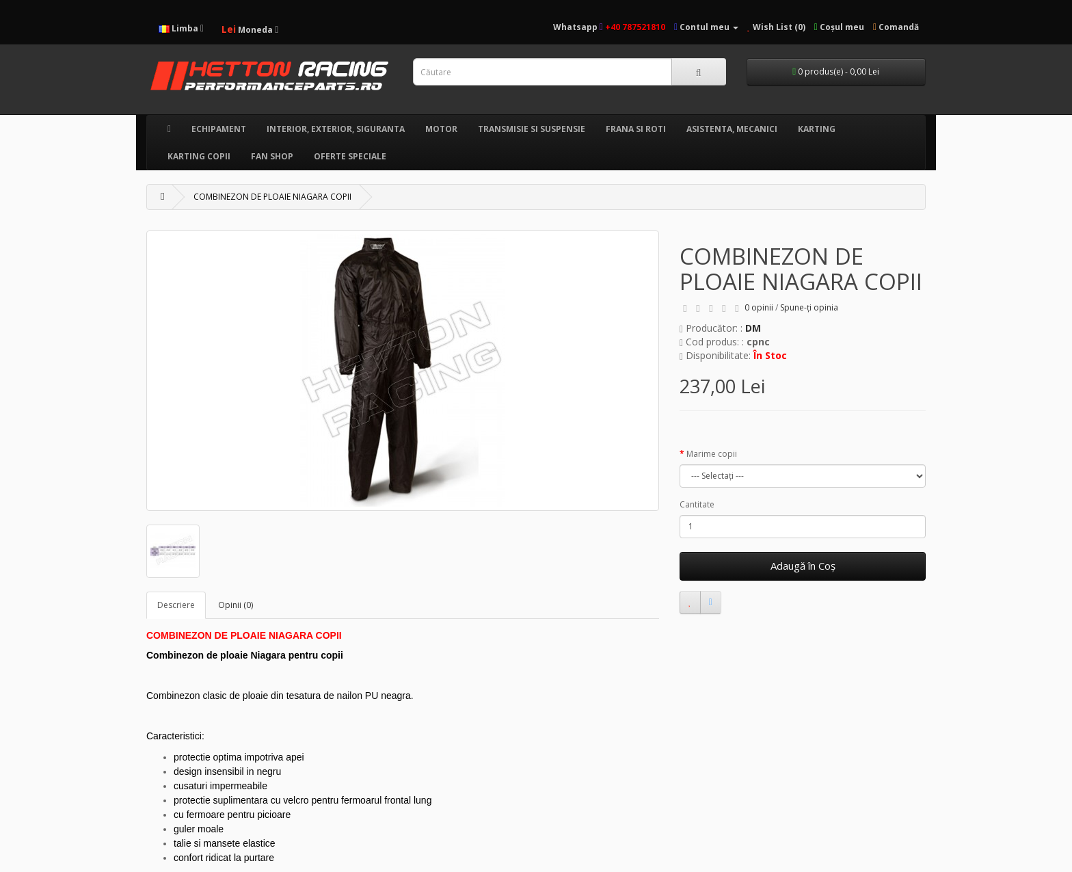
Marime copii (711, 454)
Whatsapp (578, 27)
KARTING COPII (199, 156)
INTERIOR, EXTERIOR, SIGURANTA (336, 129)
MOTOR (441, 129)
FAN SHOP (272, 156)
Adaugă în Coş (802, 565)
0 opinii (759, 307)
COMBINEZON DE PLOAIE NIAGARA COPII (272, 196)
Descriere (176, 605)
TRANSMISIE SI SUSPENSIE (531, 129)
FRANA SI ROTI (636, 129)
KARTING (816, 129)
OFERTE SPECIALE (350, 156)
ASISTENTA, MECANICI (731, 129)
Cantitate (697, 504)
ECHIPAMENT (218, 129)
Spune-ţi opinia (809, 307)
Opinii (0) (235, 605)
